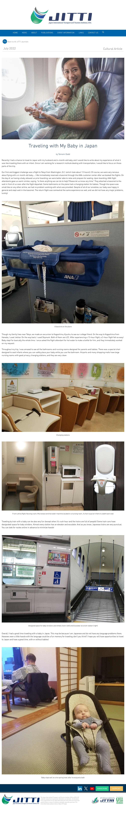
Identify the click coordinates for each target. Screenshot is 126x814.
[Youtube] (92, 788)
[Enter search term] (112, 32)
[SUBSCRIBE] (102, 788)
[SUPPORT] (116, 788)
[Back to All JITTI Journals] (18, 41)
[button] (34, 33)
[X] (86, 788)
